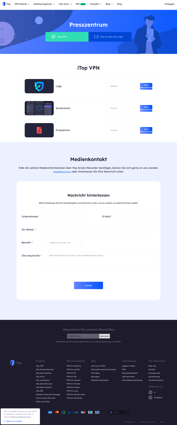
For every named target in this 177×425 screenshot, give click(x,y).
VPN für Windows (73, 366)
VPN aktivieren (128, 377)
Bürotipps (95, 377)
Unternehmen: (30, 216)
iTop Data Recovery (44, 384)
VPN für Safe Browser (75, 394)
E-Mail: (107, 216)
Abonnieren (104, 336)
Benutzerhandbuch (130, 373)
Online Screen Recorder (46, 398)
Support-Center (128, 366)
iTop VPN (40, 366)
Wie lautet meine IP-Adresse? (103, 369)
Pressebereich (154, 373)
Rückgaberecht (130, 422)
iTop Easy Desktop (43, 373)
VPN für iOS (71, 377)
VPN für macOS (73, 369)
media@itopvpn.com (62, 171)
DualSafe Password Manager (48, 394)
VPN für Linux (72, 391)
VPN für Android (73, 380)
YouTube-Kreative (155, 380)
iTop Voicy (40, 377)
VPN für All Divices (74, 398)
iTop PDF (39, 391)
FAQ (124, 369)
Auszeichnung (154, 377)
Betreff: (27, 242)
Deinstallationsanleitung (132, 380)
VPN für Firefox (73, 387)
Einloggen (170, 4)
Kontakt (151, 369)
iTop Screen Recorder (45, 369)
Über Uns (152, 366)
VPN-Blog (95, 373)
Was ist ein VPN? (98, 366)
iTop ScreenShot (42, 380)
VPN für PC (71, 373)
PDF (81, 4)
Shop (119, 4)
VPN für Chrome (73, 384)
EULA (162, 422)
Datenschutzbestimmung (20, 417)
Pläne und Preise (43, 402)
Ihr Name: (29, 229)
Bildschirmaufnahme (100, 380)
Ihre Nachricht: (32, 255)
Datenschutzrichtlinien (147, 422)
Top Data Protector (44, 387)
